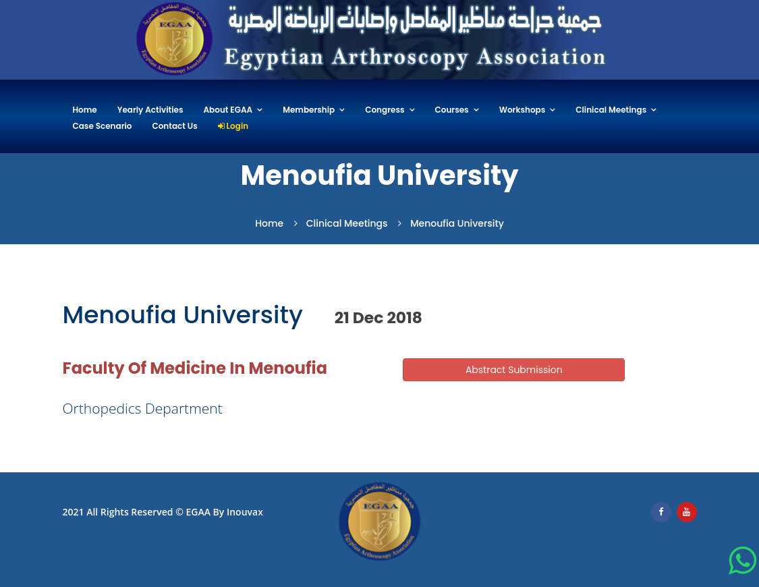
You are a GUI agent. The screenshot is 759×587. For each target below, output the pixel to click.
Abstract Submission (514, 369)
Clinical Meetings (610, 110)
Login (233, 126)
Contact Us (175, 126)
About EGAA (228, 110)
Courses (452, 110)
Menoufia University (457, 223)
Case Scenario (102, 126)
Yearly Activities (150, 110)
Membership (309, 110)
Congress (384, 110)
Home (85, 110)
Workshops (522, 110)
